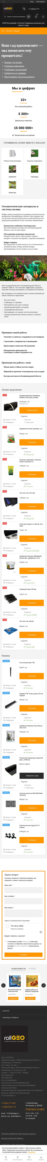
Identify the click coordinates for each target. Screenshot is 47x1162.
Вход (31, 1)
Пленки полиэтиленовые (12, 161)
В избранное (8, 422)
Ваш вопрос (9, 908)
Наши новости (19, 969)
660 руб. (23, 626)
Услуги (32, 969)
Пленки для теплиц (13, 62)
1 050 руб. (24, 498)
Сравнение (27, 419)
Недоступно (29, 422)
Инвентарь (12, 192)
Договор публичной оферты (12, 1138)
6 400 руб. (24, 831)
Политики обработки (21, 946)
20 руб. (23, 667)
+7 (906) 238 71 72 (8, 1107)
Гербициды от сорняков (15, 73)
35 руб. (23, 530)
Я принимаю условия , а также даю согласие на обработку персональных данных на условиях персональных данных (24, 945)
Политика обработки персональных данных (18, 1134)
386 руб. (23, 799)
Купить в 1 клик (9, 419)
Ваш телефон (9, 896)
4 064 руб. (24, 732)
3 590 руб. (24, 466)
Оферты (25, 941)
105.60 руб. (31, 403)
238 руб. (23, 562)
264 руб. (23, 700)
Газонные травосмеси (14, 66)
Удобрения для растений (15, 69)
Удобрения (12, 177)
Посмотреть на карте (35, 1109)
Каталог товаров (10, 31)
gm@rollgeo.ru (16, 1116)
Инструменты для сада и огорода (19, 77)
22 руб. (23, 594)
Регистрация (40, 1)
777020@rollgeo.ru (12, 1113)
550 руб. (23, 434)
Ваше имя (8, 885)
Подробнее (24, 416)
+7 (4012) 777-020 (8, 1103)
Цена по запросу (24, 764)
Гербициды (34, 177)
